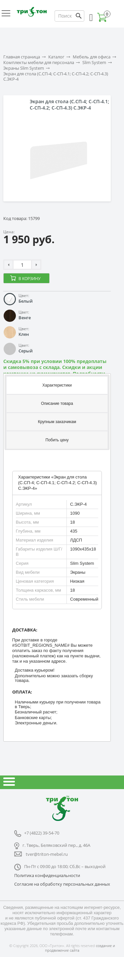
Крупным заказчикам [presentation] (57, 421)
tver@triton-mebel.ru (47, 854)
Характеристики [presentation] (57, 385)
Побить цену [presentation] (57, 440)
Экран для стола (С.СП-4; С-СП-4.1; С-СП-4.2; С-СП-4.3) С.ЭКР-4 (55, 76)
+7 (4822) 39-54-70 (41, 833)
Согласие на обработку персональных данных (62, 884)
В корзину (29, 278)
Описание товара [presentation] (57, 403)
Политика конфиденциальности (47, 875)
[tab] (57, 385)
